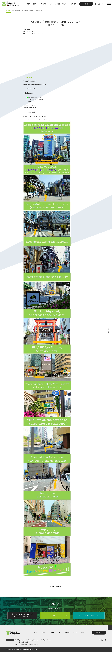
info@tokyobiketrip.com (29, 644)
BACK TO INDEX (56, 586)
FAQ (51, 4)
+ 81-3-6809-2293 (21, 642)
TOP (28, 4)
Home (8, 10)
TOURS (43, 4)
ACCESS (57, 4)
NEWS (64, 4)
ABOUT (35, 4)
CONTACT (72, 4)
